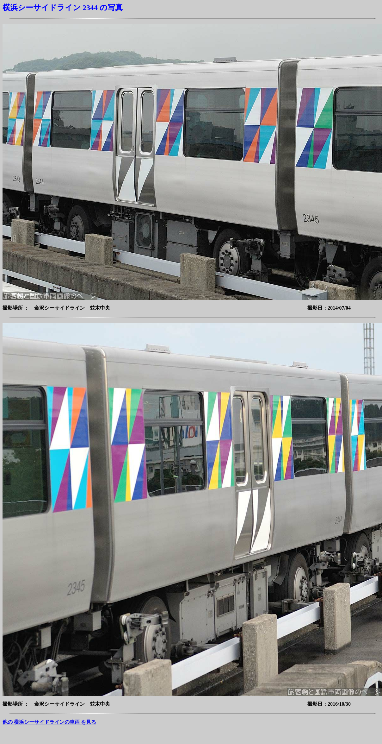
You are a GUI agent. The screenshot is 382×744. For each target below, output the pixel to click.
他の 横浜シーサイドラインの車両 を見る (49, 722)
